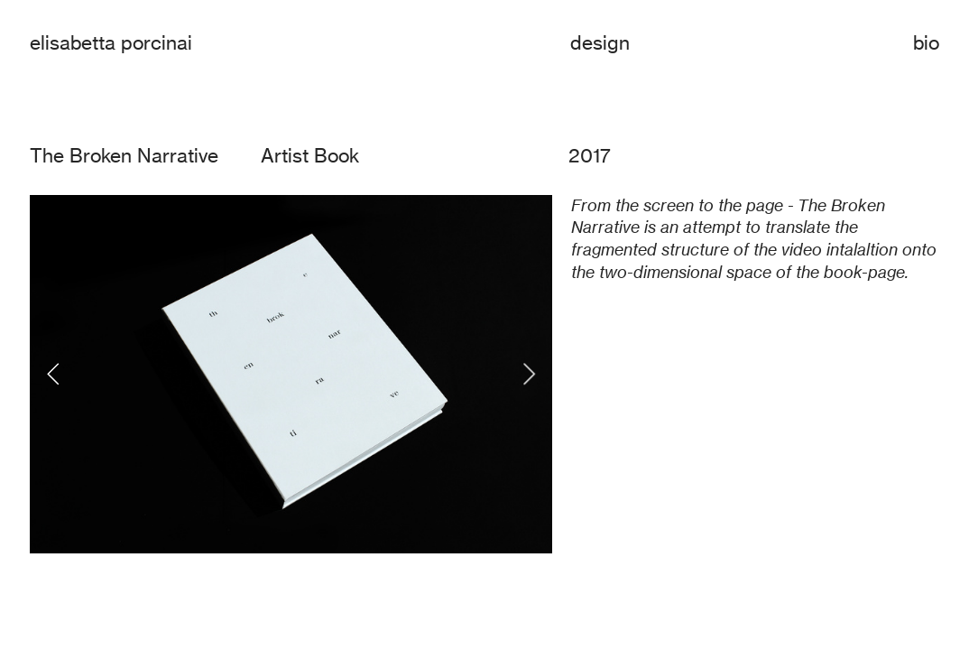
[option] (291, 374)
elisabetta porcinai (111, 43)
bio (926, 43)
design (600, 43)
